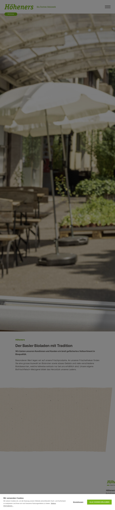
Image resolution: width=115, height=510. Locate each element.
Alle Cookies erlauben (99, 502)
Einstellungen (78, 502)
